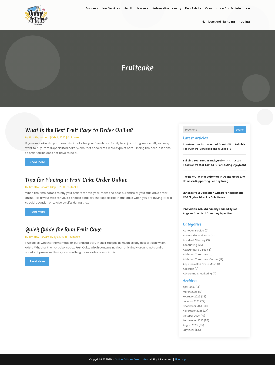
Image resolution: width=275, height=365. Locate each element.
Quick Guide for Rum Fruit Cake (63, 229)
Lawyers (142, 8)
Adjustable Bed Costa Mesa (199, 264)
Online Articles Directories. (132, 359)
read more (37, 162)
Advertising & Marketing (197, 273)
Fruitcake (73, 137)
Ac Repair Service (193, 230)
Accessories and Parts (196, 235)
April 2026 (189, 287)
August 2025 (190, 325)
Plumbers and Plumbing (218, 22)
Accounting (190, 245)
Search (240, 129)
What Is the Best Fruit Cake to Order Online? (79, 130)
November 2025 (192, 311)
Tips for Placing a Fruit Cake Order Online (76, 179)
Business (92, 8)
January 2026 (191, 301)
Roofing (244, 22)
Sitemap (180, 359)
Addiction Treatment (196, 254)
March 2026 (190, 292)
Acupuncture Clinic (194, 249)
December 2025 (193, 306)
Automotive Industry (166, 8)
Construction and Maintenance (227, 8)
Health (128, 8)
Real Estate (193, 8)
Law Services (111, 8)
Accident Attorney (194, 240)
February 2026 (191, 296)
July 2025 (188, 330)
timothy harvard (39, 137)
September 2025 (193, 320)
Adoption (188, 269)
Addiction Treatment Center (200, 259)
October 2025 (191, 315)
